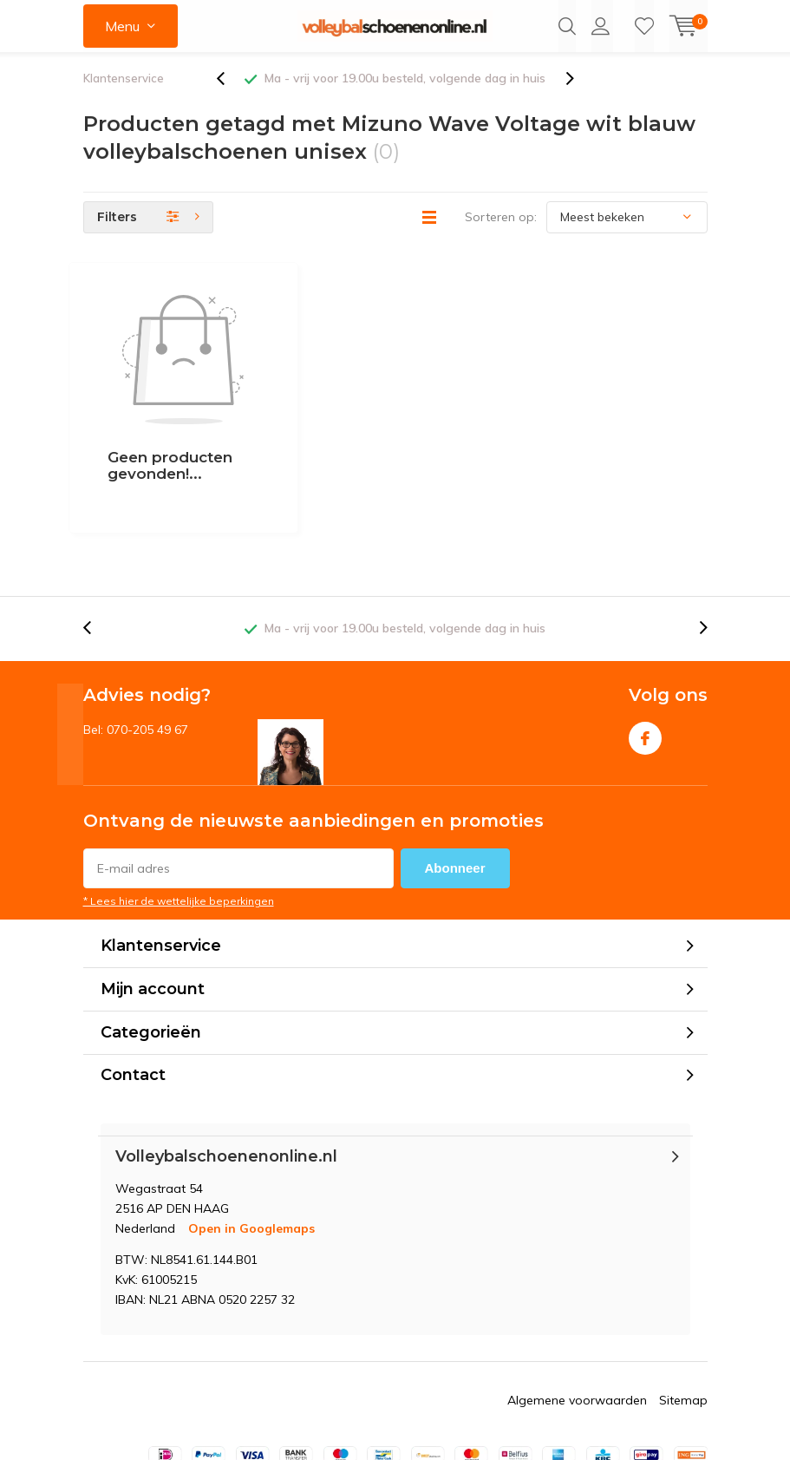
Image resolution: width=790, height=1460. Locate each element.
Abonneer (455, 781)
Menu (122, 26)
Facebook (645, 647)
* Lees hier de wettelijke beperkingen (178, 814)
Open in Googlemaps (251, 1141)
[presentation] (230, 95)
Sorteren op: (501, 233)
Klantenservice (123, 94)
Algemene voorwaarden (577, 1312)
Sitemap (683, 1312)
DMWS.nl (452, 1427)
